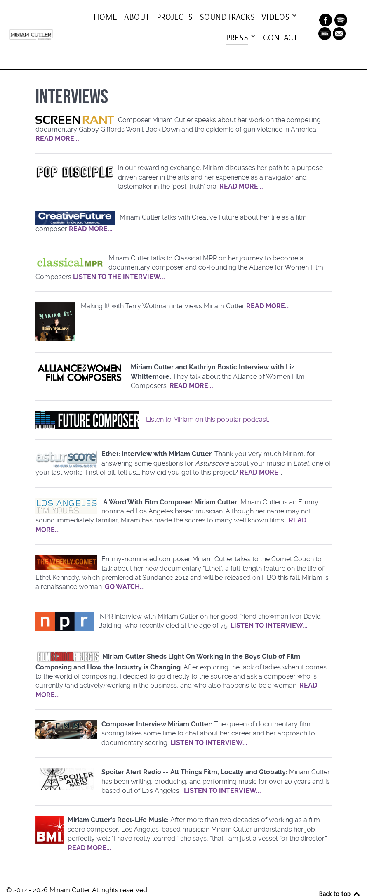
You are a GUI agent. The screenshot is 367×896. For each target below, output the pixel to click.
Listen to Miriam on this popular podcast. (207, 404)
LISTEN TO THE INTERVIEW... (119, 261)
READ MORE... (57, 123)
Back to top (340, 878)
